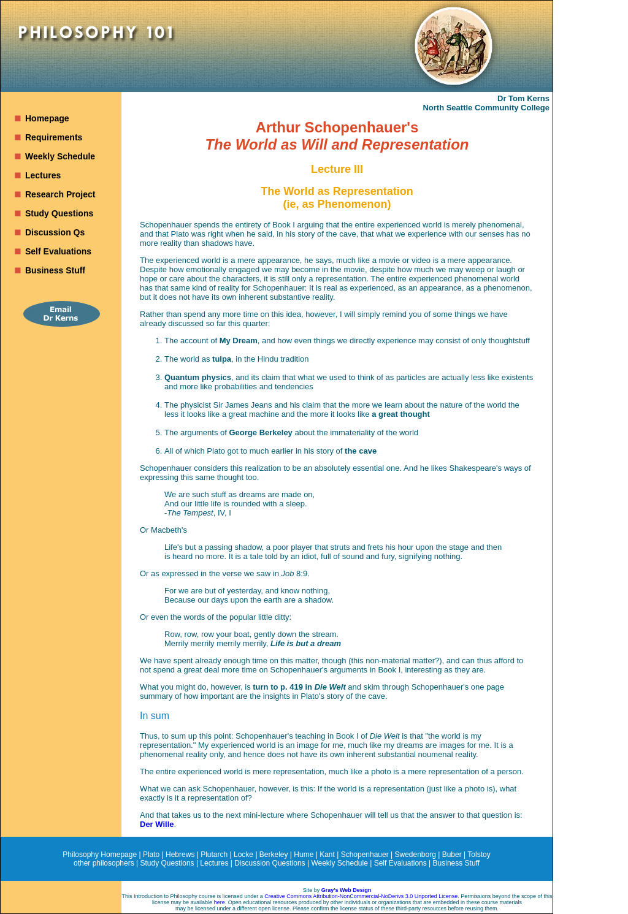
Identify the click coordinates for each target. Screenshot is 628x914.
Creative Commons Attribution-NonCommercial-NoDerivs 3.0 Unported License (361, 896)
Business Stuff (55, 270)
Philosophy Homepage (100, 854)
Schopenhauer (365, 854)
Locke (243, 854)
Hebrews (180, 854)
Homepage (47, 118)
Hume (303, 854)
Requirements (53, 137)
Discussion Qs (55, 232)
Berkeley (273, 854)
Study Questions (59, 213)
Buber (452, 854)
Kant (327, 854)
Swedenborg (415, 854)
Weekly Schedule (60, 156)
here (219, 902)
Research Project (60, 194)
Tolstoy (478, 854)
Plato (151, 854)
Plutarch (214, 854)
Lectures (43, 175)
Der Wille (157, 824)
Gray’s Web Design (346, 890)
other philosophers (104, 863)
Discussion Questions (269, 863)
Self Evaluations (58, 251)
